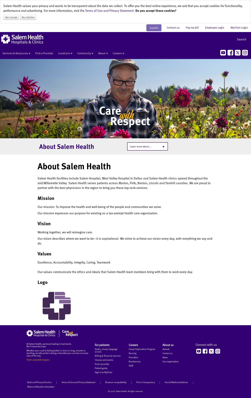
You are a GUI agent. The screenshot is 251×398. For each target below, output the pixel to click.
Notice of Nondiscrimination (40, 386)
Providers (133, 357)
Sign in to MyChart (103, 372)
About (103, 53)
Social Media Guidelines (176, 382)
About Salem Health (66, 146)
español (154, 28)
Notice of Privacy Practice (39, 382)
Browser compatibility (115, 382)
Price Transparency (145, 382)
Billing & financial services (108, 355)
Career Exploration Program (142, 349)
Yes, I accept (11, 17)
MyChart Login (239, 27)
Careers (118, 53)
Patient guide (101, 368)
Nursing (132, 353)
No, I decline (28, 17)
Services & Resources (16, 53)
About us (168, 345)
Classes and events (104, 360)
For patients (102, 345)
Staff (131, 365)
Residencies (134, 361)
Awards (166, 349)
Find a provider (102, 364)
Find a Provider (44, 53)
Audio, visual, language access (106, 350)
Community (85, 53)
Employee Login (216, 27)
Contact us (175, 27)
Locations (65, 53)
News (165, 357)
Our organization (171, 361)
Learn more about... (140, 146)
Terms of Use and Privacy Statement (109, 10)
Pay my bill (194, 27)
